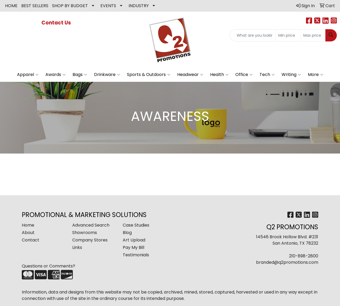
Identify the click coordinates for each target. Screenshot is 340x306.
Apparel (28, 74)
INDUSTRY (139, 6)
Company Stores (90, 240)
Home (28, 225)
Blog (127, 233)
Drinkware (107, 74)
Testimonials (136, 255)
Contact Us (56, 22)
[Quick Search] (253, 35)
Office (244, 74)
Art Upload (134, 240)
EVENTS (108, 6)
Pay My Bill (133, 247)
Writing (291, 74)
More (315, 74)
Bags (80, 74)
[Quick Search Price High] (313, 35)
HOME (11, 6)
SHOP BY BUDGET (70, 6)
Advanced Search (90, 225)
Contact (30, 240)
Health (219, 74)
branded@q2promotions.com (287, 262)
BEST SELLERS (34, 6)
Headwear (190, 74)
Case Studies (136, 225)
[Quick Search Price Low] (288, 35)
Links (77, 247)
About (28, 233)
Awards (55, 74)
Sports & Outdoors (148, 74)
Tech (267, 74)
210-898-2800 (303, 256)
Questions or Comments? (48, 266)
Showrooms (84, 233)
